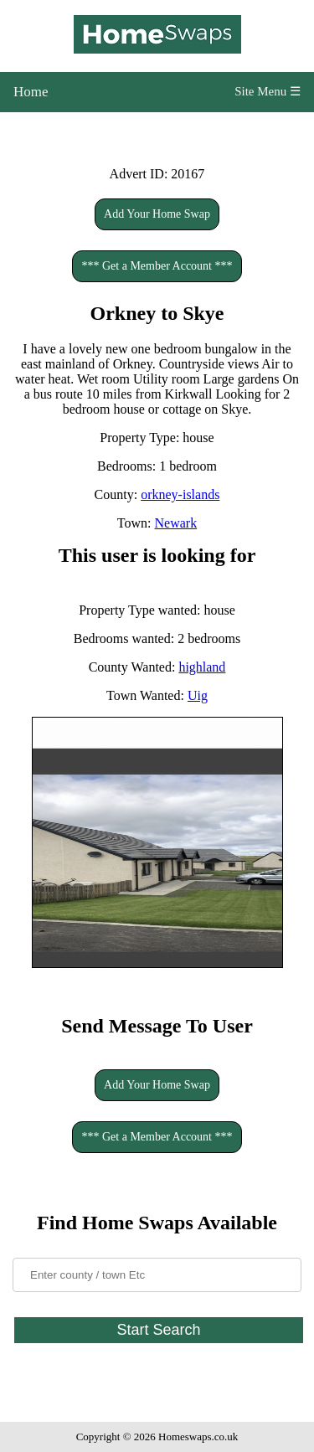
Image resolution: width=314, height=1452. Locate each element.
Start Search (158, 1329)
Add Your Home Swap (157, 214)
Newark (176, 523)
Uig (198, 695)
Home (31, 92)
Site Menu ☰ (267, 91)
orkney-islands (180, 494)
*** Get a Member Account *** (156, 266)
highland (201, 667)
